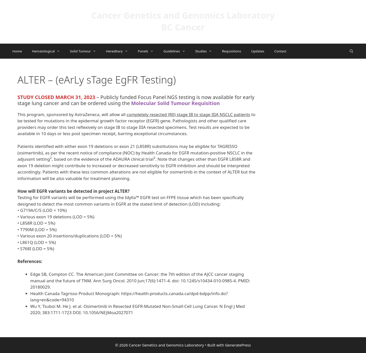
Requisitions (231, 51)
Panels (148, 51)
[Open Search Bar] (351, 51)
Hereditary (119, 51)
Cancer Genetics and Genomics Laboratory (183, 15)
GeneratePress (238, 344)
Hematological (48, 51)
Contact (280, 51)
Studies (206, 51)
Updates (257, 51)
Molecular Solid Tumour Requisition (175, 103)
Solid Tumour (85, 51)
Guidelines (176, 51)
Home (17, 51)
